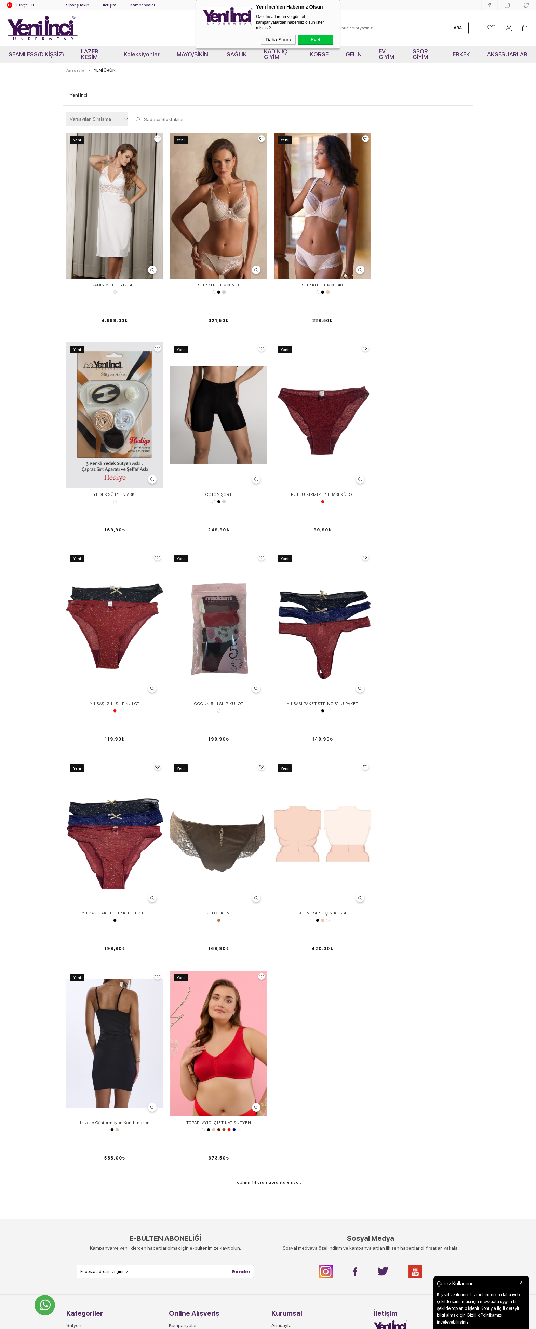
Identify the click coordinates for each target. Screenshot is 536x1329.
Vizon (319, 666)
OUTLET (75, 1136)
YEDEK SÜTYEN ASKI (422, 283)
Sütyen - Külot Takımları (91, 1060)
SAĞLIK (237, 54)
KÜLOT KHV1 (319, 659)
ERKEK (461, 54)
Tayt (70, 1079)
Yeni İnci (78, 95)
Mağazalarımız (286, 1088)
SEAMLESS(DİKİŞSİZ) (36, 54)
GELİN (354, 54)
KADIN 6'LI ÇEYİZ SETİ (114, 283)
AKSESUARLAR (507, 54)
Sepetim (177, 1098)
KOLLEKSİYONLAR (86, 1146)
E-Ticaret (248, 1320)
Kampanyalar (142, 5)
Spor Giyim (77, 1098)
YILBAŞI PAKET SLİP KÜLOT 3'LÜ (217, 659)
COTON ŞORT (114, 471)
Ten (222, 290)
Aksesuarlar (78, 1117)
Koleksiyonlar (142, 54)
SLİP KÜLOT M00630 (217, 283)
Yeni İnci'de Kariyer (291, 1050)
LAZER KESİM (89, 54)
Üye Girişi (179, 1136)
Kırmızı (216, 478)
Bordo (216, 855)
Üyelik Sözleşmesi (188, 1060)
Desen (422, 478)
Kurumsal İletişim (288, 1079)
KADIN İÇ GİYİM (275, 54)
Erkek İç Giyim (80, 1108)
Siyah (216, 290)
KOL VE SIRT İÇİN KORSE (422, 659)
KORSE (319, 54)
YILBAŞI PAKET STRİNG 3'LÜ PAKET (114, 659)
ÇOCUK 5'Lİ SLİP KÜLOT (421, 471)
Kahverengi (222, 855)
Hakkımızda (283, 1069)
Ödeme (177, 1117)
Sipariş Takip (77, 5)
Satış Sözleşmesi (187, 1069)
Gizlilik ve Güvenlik (188, 1108)
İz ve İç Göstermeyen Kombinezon (114, 847)
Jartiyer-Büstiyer (83, 1069)
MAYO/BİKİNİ (193, 54)
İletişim (109, 5)
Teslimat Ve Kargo (187, 1050)
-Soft (234, 1320)
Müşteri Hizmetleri (187, 1079)
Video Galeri (284, 1041)
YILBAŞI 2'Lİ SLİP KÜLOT (319, 471)
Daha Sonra (278, 39)
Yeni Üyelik (180, 1127)
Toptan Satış (284, 1060)
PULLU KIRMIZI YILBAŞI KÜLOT (217, 471)
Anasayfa (281, 1031)
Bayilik (278, 1108)
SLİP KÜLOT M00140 (319, 283)
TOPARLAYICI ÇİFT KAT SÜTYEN (216, 847)
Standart (422, 290)
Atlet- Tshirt (78, 1088)
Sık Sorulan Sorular (189, 1041)
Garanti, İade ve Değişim (194, 1088)
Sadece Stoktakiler (159, 119)
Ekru (114, 290)
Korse (72, 1050)
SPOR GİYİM (420, 54)
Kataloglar (282, 1098)
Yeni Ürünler (79, 1127)
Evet (315, 39)
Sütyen (73, 1031)
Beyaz (211, 290)
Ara (458, 28)
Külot (71, 1041)
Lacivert (232, 855)
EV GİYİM (386, 54)
